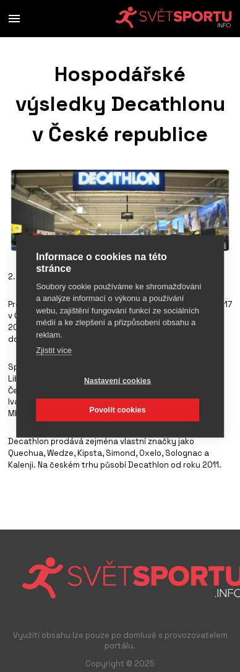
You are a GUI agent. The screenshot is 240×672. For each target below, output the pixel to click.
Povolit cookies (117, 410)
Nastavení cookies (117, 381)
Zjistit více (54, 350)
